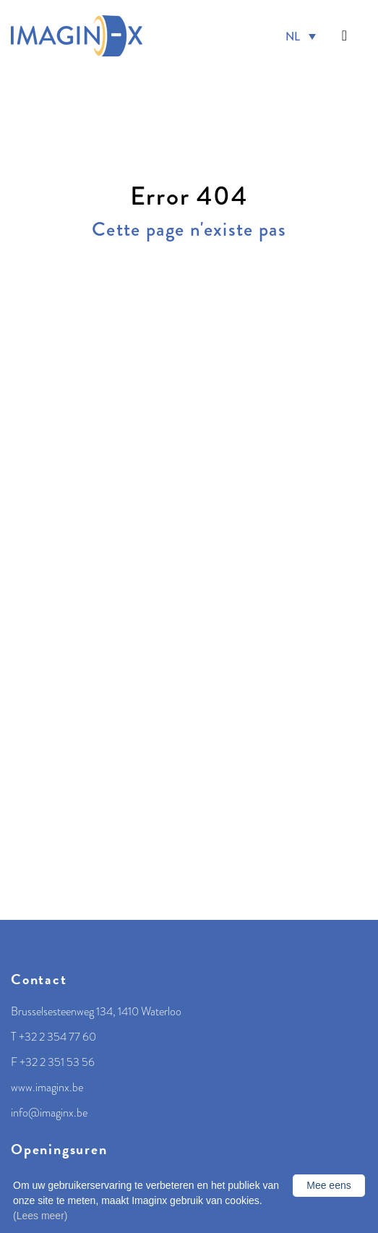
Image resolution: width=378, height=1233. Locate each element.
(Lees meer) (40, 1215)
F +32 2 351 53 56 (53, 1062)
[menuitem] (300, 36)
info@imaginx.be (49, 1113)
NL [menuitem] (292, 35)
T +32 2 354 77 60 (53, 1037)
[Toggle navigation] (344, 35)
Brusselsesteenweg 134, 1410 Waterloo (96, 1012)
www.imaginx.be (47, 1088)
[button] (344, 35)
